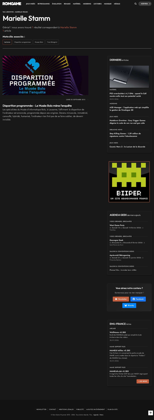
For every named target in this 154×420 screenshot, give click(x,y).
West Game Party (117, 225)
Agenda (145, 3)
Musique (108, 4)
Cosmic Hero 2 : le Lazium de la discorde (127, 146)
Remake (67, 4)
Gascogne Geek (116, 240)
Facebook (138, 299)
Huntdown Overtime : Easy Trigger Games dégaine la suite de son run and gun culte (127, 121)
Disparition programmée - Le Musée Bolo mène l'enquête (37, 105)
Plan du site (112, 409)
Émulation (56, 4)
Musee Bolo (39, 42)
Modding (87, 4)
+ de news (143, 381)
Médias (117, 4)
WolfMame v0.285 (118, 332)
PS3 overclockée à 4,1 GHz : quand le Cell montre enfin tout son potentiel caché (128, 94)
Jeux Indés (30, 4)
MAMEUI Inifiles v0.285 (120, 350)
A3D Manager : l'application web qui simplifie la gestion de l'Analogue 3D (129, 108)
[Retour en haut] (150, 413)
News (101, 415)
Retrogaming (44, 4)
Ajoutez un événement (95, 409)
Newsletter (121, 299)
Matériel (77, 4)
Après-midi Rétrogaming (120, 255)
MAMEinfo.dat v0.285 (119, 371)
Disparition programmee (22, 42)
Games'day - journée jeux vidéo (123, 270)
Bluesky (129, 305)
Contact (52, 409)
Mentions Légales (66, 409)
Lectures (98, 4)
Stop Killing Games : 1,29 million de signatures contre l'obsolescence (125, 135)
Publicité (80, 409)
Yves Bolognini (52, 42)
